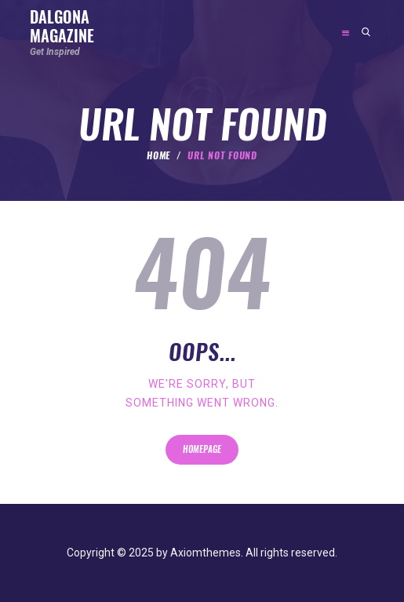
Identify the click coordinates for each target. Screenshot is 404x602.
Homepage (202, 449)
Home (159, 155)
